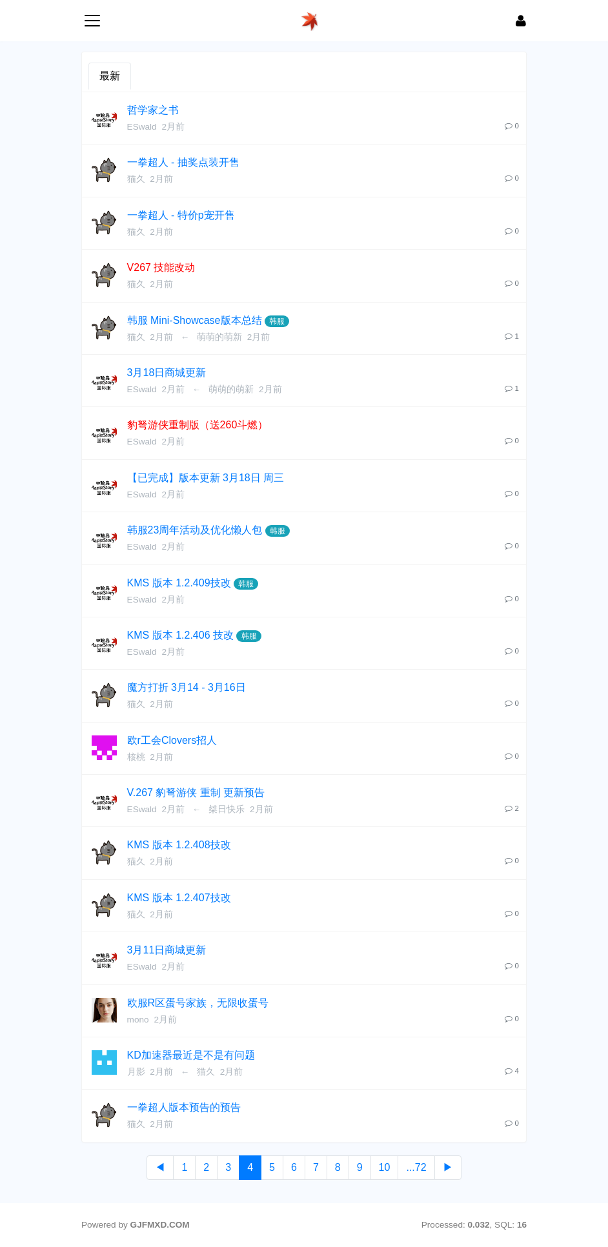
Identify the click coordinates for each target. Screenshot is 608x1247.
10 (384, 1167)
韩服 (277, 321)
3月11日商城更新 (167, 949)
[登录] (521, 21)
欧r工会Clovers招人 (172, 740)
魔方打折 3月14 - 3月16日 (186, 687)
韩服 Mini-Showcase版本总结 (194, 320)
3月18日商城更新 (167, 372)
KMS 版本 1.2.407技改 (179, 897)
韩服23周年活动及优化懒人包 (195, 529)
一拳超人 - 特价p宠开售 (181, 215)
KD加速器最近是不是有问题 (191, 1055)
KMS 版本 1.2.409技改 (179, 582)
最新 (109, 75)
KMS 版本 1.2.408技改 (179, 844)
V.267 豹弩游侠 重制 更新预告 (196, 792)
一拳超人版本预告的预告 (184, 1107)
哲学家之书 (153, 110)
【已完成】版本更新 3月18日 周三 (206, 477)
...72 (416, 1167)
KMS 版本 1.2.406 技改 (180, 635)
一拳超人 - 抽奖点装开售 (183, 162)
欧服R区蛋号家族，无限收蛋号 (198, 1002)
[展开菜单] (92, 20)
